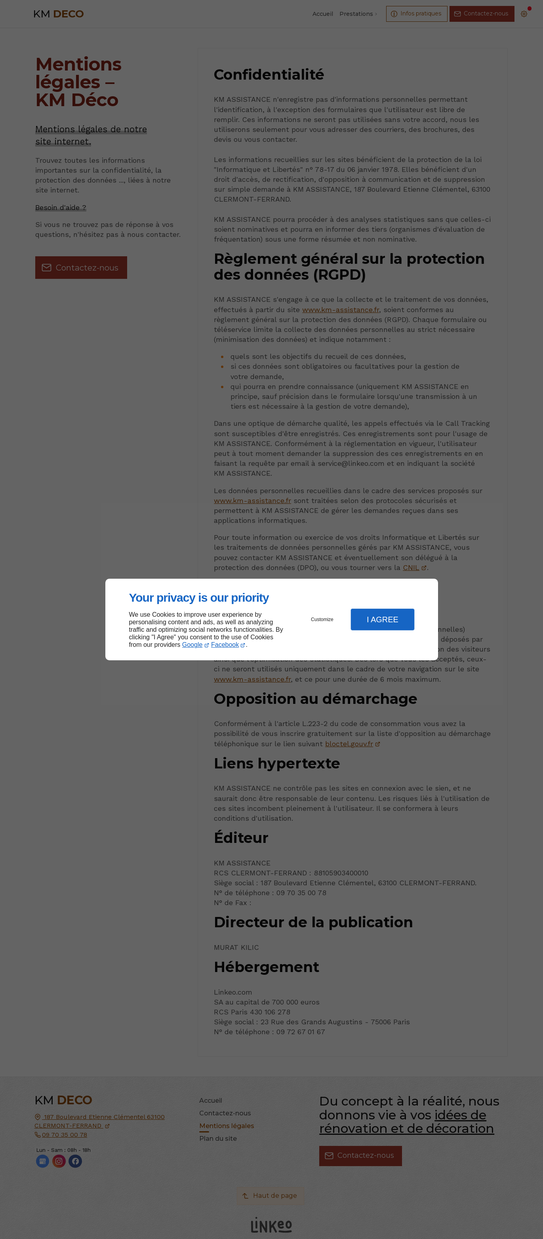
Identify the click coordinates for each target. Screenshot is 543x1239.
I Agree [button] (382, 619)
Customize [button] (322, 619)
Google (192, 644)
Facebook (225, 644)
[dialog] (271, 620)
